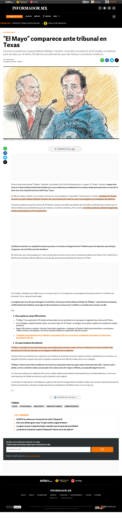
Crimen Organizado (71, 406)
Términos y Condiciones (32, 456)
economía (97, 495)
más (57, 16)
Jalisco (28, 16)
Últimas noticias (14, 16)
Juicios (14, 406)
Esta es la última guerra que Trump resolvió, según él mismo (41, 423)
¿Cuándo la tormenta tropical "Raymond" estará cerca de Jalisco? (44, 430)
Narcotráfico (39, 406)
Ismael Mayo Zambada (54, 406)
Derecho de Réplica (60, 508)
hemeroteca (53, 498)
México (37, 16)
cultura (88, 495)
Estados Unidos (25, 406)
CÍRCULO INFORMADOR (57, 23)
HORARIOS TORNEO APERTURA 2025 (26, 23)
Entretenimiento (76, 495)
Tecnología (63, 495)
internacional (42, 495)
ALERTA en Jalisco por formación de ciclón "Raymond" (39, 419)
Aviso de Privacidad (49, 508)
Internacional (8, 32)
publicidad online (67, 498)
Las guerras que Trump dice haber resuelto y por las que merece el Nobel (47, 426)
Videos (47, 16)
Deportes (53, 495)
